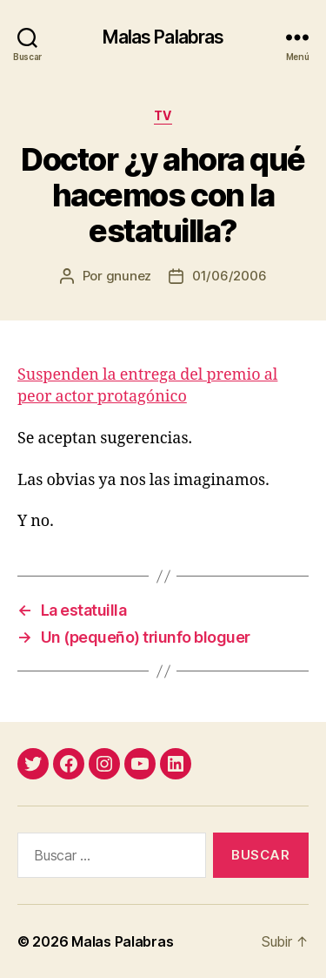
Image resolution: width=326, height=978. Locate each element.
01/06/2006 (229, 275)
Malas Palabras (163, 37)
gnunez (128, 275)
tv (163, 115)
